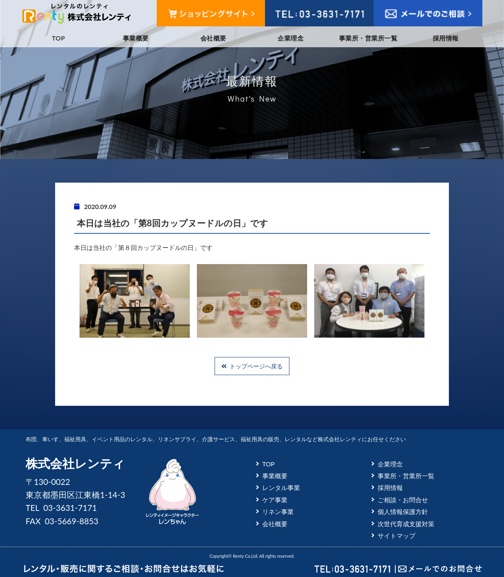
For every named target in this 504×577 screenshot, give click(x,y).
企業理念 (291, 38)
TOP (58, 38)
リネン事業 (278, 511)
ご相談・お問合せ (403, 499)
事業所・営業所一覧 (368, 38)
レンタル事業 (281, 487)
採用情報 (446, 38)
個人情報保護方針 (403, 511)
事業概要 (136, 38)
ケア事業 (274, 499)
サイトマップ (396, 535)
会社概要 (213, 38)
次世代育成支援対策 (406, 523)
